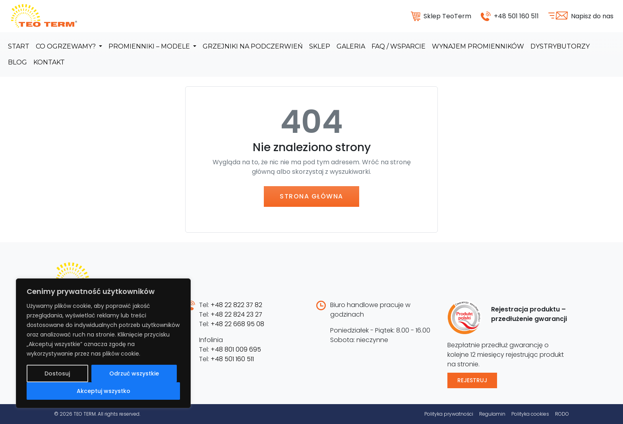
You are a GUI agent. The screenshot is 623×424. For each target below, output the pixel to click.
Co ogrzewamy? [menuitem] (66, 46)
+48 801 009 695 (236, 349)
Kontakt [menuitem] (49, 62)
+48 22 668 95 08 (237, 324)
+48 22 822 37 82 (236, 304)
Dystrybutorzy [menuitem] (560, 46)
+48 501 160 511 (232, 359)
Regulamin (492, 413)
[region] (103, 343)
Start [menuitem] (18, 46)
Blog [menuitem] (17, 62)
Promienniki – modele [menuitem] (150, 46)
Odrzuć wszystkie (134, 373)
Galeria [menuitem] (351, 46)
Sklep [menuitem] (319, 46)
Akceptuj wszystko (103, 391)
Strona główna (311, 196)
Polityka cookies (530, 413)
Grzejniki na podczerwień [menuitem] (253, 46)
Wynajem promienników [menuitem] (478, 46)
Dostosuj (57, 373)
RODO (562, 413)
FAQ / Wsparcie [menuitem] (398, 46)
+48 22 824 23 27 (236, 314)
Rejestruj (472, 380)
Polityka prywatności (448, 413)
